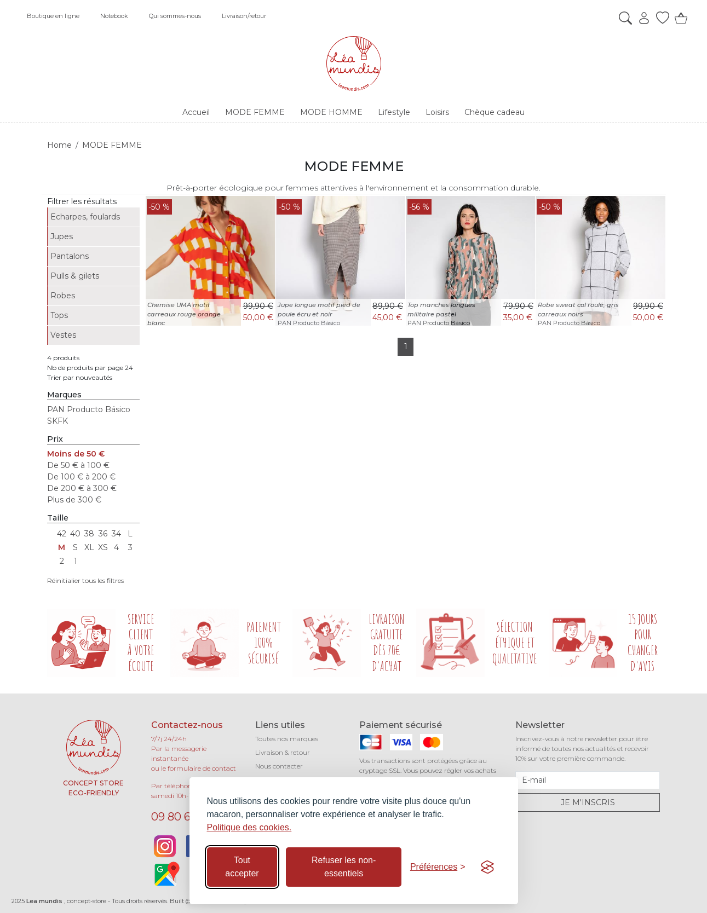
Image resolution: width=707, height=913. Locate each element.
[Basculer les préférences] (437, 867)
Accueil (196, 112)
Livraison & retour (282, 752)
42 (61, 534)
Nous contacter (279, 766)
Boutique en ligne (53, 16)
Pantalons (69, 256)
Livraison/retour (244, 16)
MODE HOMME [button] (331, 112)
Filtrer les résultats (82, 201)
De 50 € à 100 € (78, 465)
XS (103, 547)
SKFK (57, 421)
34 (116, 534)
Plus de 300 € (74, 500)
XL (89, 547)
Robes (62, 296)
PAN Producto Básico (88, 409)
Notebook (114, 16)
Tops (59, 315)
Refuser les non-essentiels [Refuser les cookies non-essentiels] (344, 867)
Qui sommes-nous (175, 16)
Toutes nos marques (286, 739)
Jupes (61, 236)
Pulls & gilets (74, 276)
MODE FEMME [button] (255, 112)
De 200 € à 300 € (82, 488)
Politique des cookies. (249, 827)
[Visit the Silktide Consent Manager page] (487, 867)
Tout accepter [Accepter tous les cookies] (241, 867)
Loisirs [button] (437, 112)
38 (89, 534)
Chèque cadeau (494, 112)
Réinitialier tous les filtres (85, 580)
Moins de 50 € (76, 454)
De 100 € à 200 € (81, 477)
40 (75, 534)
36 (103, 534)
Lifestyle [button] (394, 112)
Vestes (63, 335)
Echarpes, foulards (85, 217)
